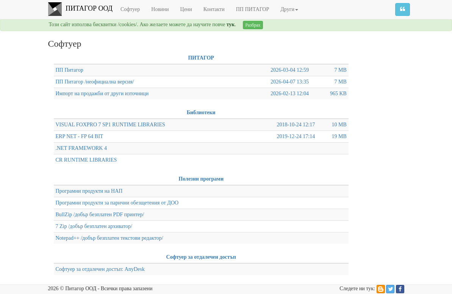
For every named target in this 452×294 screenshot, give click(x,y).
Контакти (214, 9)
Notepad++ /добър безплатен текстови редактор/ (109, 238)
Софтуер (130, 9)
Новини (160, 9)
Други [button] (289, 9)
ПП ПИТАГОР (252, 9)
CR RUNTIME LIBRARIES (86, 160)
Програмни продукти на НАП (89, 191)
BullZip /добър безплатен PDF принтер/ (100, 214)
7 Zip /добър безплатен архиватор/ (94, 226)
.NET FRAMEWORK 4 (81, 148)
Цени (186, 9)
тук (231, 24)
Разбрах (252, 25)
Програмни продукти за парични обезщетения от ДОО (117, 203)
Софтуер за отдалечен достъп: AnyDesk (100, 269)
